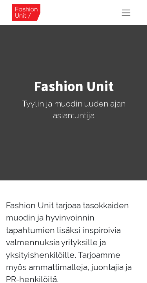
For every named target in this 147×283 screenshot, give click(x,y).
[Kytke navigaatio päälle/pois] (126, 12)
